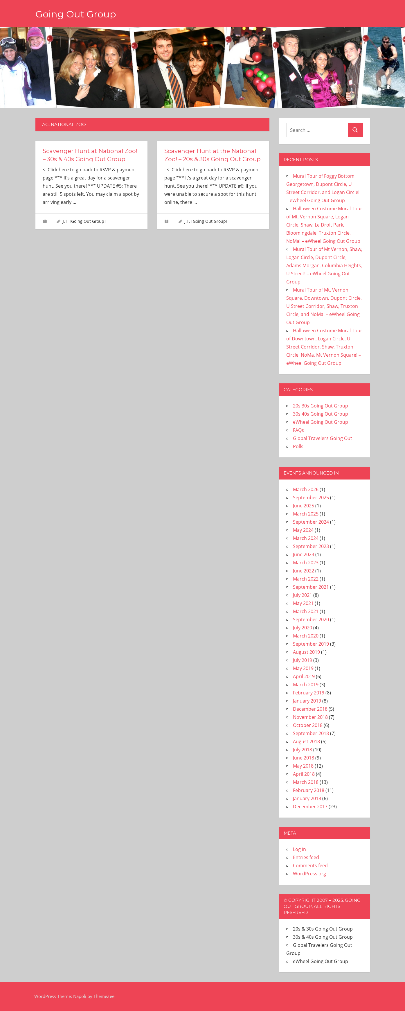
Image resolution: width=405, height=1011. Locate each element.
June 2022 (303, 571)
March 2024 (305, 538)
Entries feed (306, 857)
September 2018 (311, 733)
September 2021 (311, 587)
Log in (299, 849)
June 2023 (303, 554)
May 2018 (303, 766)
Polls (298, 446)
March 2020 (305, 636)
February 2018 (308, 790)
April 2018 (304, 774)
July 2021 (302, 595)
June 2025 (303, 505)
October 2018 (308, 725)
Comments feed (310, 865)
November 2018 (310, 717)
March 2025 (305, 514)
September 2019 (311, 644)
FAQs (298, 430)
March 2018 (305, 782)
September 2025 (311, 497)
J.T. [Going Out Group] (84, 221)
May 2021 (303, 603)
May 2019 (303, 668)
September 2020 (311, 619)
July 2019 (302, 660)
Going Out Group (75, 14)
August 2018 (306, 741)
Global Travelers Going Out (322, 438)
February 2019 (308, 692)
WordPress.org (309, 873)
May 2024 (303, 530)
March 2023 (305, 562)
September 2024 (311, 522)
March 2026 (305, 489)
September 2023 (311, 546)
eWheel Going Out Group (320, 422)
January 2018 (307, 798)
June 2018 (303, 758)
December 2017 (310, 806)
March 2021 (305, 611)
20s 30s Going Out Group (320, 406)
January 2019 (307, 701)
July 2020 (302, 627)
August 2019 (306, 652)
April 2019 (304, 676)
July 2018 (302, 749)
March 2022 (305, 579)
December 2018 (310, 709)
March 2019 (305, 684)
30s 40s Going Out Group (320, 414)
